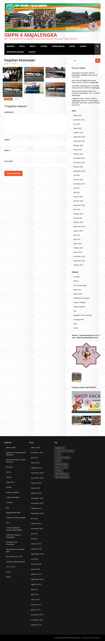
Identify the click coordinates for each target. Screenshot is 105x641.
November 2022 (79, 162)
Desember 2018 (79, 256)
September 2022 (79, 171)
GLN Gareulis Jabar (80, 285)
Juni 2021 (76, 188)
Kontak (8, 487)
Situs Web (8, 161)
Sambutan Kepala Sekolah (15, 562)
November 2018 (79, 261)
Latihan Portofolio (12, 497)
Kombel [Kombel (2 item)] (57, 461)
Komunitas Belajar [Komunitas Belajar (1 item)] (61, 464)
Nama (7, 140)
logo (7, 507)
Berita (8, 472)
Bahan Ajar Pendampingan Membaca (16, 453)
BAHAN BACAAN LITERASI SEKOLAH (16, 461)
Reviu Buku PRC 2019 (14, 556)
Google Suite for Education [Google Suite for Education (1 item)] (64, 451)
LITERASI (43, 46)
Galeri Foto (10, 482)
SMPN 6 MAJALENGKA (30, 34)
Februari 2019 (78, 248)
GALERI (72, 46)
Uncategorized (78, 319)
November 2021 (79, 184)
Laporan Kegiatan (79, 302)
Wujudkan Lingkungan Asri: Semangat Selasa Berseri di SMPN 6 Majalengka (86, 87)
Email (7, 150)
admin (6, 64)
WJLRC (75, 328)
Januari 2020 (77, 218)
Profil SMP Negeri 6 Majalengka (13, 536)
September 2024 (79, 137)
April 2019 (76, 239)
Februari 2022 (78, 180)
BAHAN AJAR (11, 447)
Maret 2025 (77, 128)
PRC (74, 311)
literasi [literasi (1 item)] (57, 467)
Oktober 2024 (78, 133)
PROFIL (22, 46)
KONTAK (32, 52)
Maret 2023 (77, 150)
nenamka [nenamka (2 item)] (58, 471)
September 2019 (79, 227)
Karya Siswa (77, 294)
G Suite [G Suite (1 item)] (57, 454)
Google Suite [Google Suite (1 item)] (59, 448)
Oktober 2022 (78, 167)
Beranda (9, 467)
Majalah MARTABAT (13, 513)
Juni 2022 (76, 175)
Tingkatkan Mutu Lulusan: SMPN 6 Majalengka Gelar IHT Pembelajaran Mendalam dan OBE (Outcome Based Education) (86, 101)
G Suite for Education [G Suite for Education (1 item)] (62, 457)
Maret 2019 (77, 244)
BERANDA (11, 46)
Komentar (9, 112)
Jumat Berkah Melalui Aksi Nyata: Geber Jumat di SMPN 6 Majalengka (85, 81)
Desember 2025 (79, 120)
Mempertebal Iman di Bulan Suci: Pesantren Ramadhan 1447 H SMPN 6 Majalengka (86, 93)
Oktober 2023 (78, 145)
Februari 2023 (78, 154)
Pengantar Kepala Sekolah (16, 518)
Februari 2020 (78, 214)
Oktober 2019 (78, 222)
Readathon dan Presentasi (82, 315)
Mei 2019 (76, 235)
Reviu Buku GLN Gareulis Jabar (15, 550)
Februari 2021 (78, 197)
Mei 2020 (76, 209)
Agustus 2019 (78, 231)
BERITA (33, 46)
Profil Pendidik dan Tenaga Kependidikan (14, 529)
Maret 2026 (77, 115)
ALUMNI (83, 46)
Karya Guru (77, 290)
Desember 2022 (79, 158)
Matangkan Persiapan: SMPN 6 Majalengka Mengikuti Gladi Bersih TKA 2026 (84, 75)
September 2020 (79, 205)
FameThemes (96, 638)
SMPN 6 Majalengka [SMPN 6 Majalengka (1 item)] (62, 477)
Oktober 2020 (78, 201)
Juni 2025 (76, 124)
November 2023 (79, 141)
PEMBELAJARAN (58, 46)
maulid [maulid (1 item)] (65, 467)
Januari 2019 (77, 252)
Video (75, 324)
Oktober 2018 (78, 265)
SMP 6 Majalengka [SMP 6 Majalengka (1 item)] (61, 474)
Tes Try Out (10, 567)
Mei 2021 (76, 192)
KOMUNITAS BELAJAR (15, 52)
